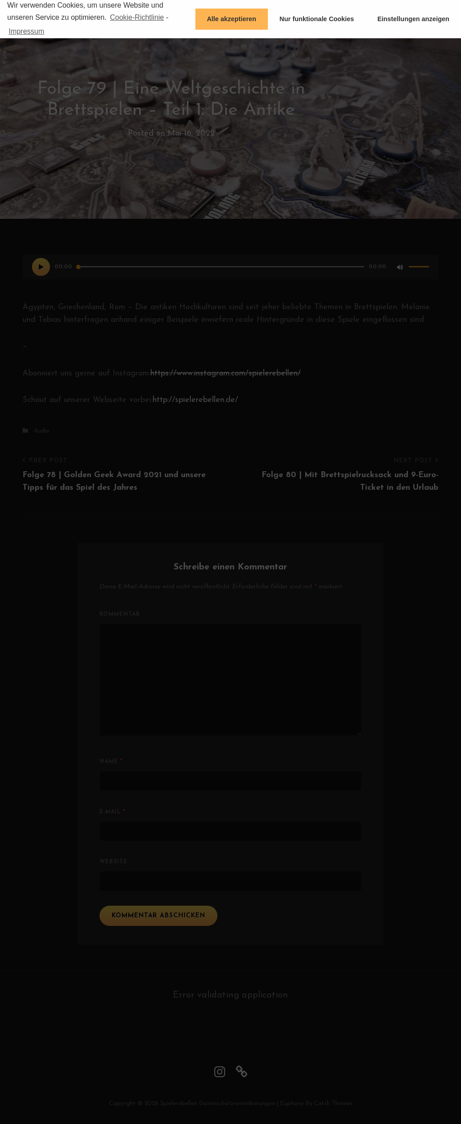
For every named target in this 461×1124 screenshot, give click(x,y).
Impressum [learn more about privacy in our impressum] (26, 31)
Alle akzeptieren (231, 19)
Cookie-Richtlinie (137, 17)
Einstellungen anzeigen (413, 19)
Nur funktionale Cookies (317, 19)
